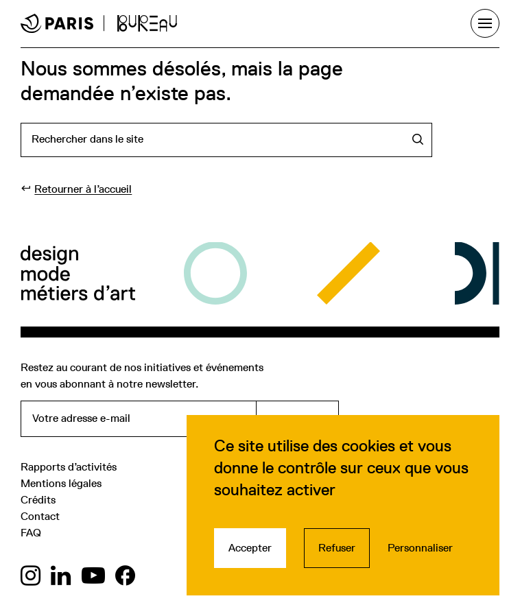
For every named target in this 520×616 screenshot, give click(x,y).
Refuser (336, 547)
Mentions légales (61, 483)
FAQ (31, 532)
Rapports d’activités (69, 466)
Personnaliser (420, 547)
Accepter (250, 547)
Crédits (38, 499)
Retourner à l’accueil (83, 189)
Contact (40, 516)
